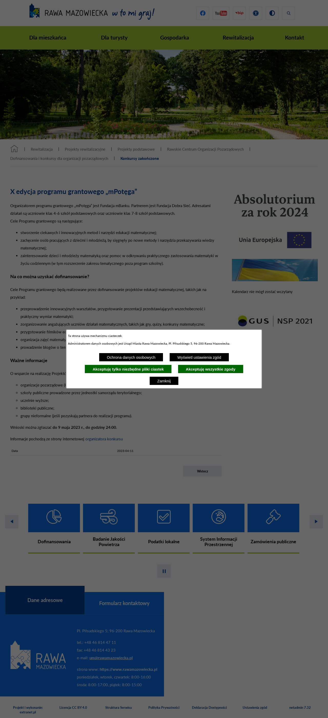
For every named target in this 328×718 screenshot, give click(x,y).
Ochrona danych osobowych (131, 357)
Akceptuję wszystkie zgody (210, 369)
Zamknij (164, 381)
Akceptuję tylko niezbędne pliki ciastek (128, 369)
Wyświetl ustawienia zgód (199, 357)
